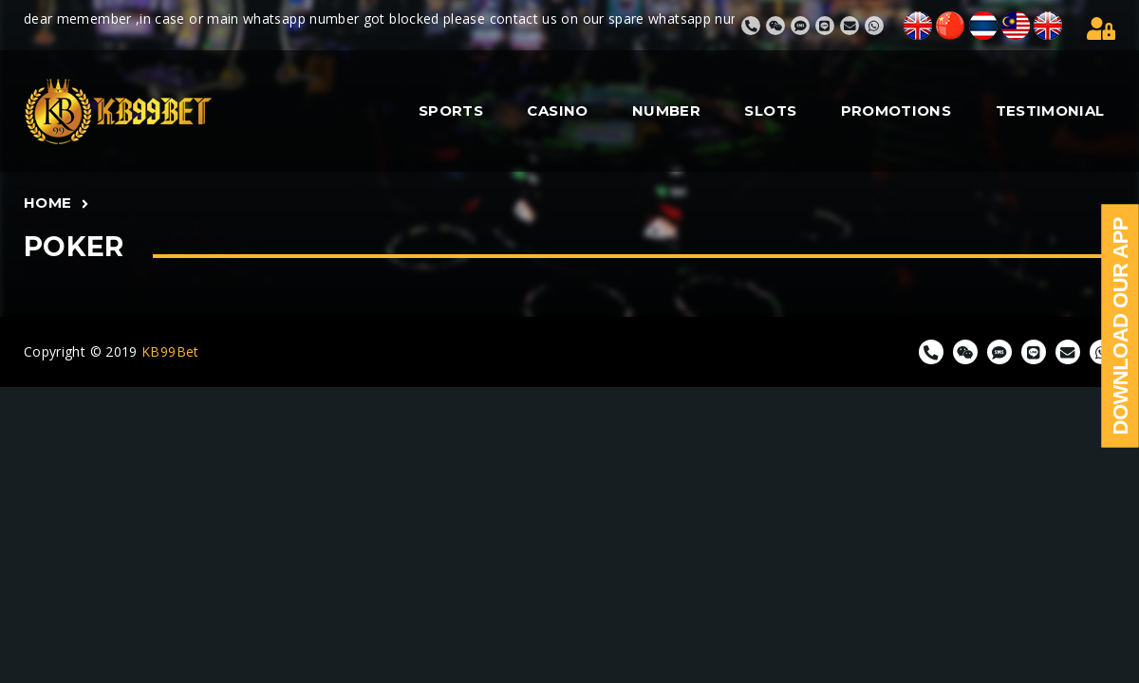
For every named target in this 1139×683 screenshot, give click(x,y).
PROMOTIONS (896, 111)
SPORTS (451, 111)
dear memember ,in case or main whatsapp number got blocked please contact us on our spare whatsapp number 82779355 (438, 18)
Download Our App (1120, 326)
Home (47, 203)
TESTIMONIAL (1050, 111)
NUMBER (666, 111)
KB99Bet (170, 351)
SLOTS (770, 111)
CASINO (557, 111)
